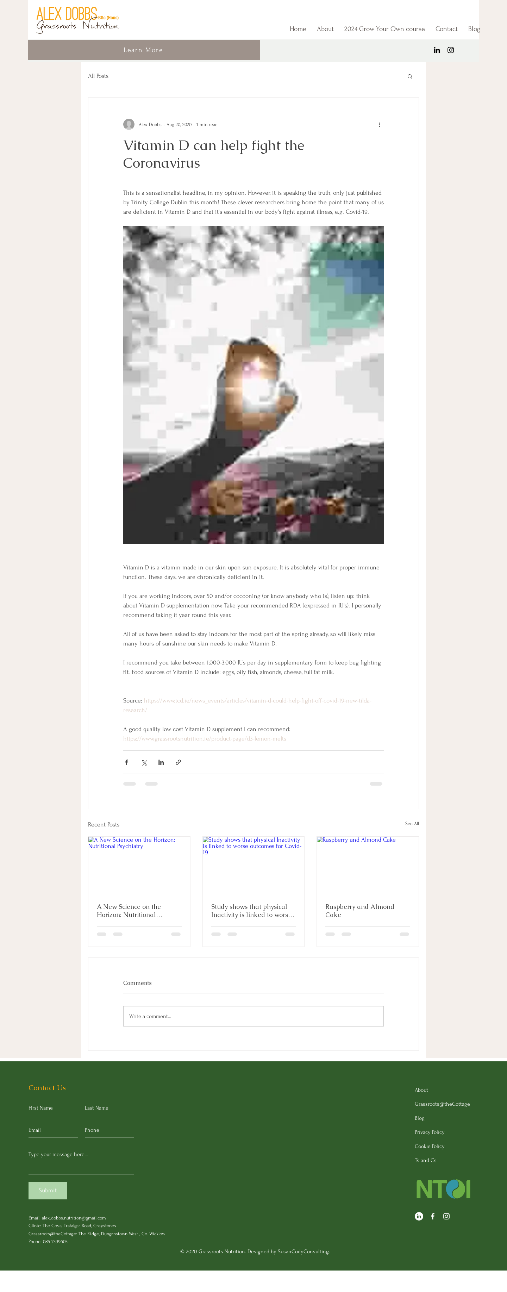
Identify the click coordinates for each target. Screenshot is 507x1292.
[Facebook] (432, 1216)
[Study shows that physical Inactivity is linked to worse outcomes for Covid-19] (254, 865)
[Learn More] (144, 50)
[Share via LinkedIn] (161, 762)
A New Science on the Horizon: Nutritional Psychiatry (129, 911)
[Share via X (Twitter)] (143, 762)
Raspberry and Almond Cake (359, 911)
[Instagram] (450, 50)
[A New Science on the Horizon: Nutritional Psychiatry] (139, 865)
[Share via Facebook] (126, 762)
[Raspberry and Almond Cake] (368, 865)
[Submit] (48, 1190)
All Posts (98, 76)
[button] (410, 76)
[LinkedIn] (437, 50)
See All (412, 823)
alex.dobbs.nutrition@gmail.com (74, 1218)
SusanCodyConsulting (303, 1251)
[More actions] (379, 124)
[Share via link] (178, 762)
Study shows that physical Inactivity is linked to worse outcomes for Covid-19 (251, 911)
